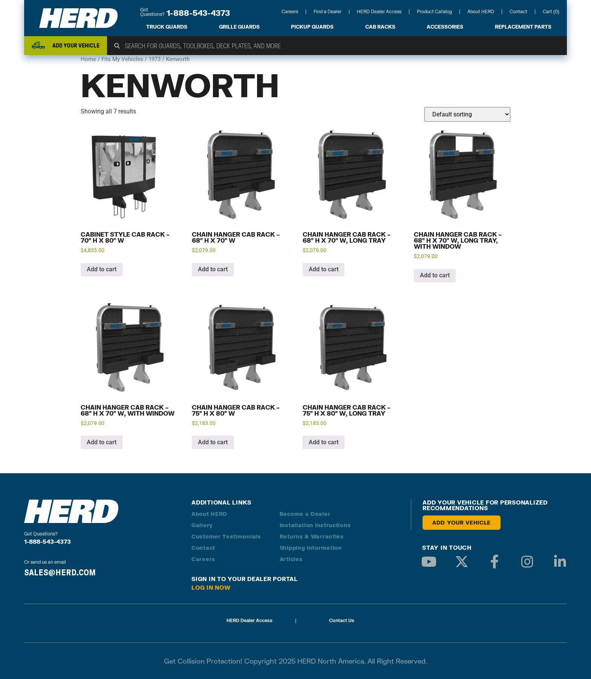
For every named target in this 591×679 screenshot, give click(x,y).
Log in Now (211, 587)
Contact (518, 11)
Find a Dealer (327, 11)
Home (88, 59)
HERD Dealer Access (379, 11)
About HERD (480, 11)
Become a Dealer (305, 514)
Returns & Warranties (312, 536)
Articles (291, 559)
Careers (290, 11)
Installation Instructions (315, 525)
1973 (155, 59)
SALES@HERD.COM (60, 572)
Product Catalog (434, 11)
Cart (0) (551, 11)
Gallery (202, 525)
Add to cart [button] (101, 269)
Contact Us (341, 620)
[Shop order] (467, 114)
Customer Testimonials (226, 536)
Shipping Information (311, 547)
